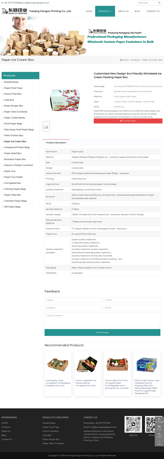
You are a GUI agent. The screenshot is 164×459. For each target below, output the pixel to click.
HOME (5, 423)
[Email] (132, 300)
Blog (137, 11)
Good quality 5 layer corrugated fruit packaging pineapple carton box (58, 383)
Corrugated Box (12, 183)
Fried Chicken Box (13, 135)
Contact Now (128, 121)
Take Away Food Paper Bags (19, 129)
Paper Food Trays (13, 88)
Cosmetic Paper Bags (15, 201)
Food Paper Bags (13, 123)
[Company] (73, 308)
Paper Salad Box (12, 153)
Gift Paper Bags (12, 207)
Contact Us (153, 11)
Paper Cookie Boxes (14, 118)
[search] (159, 3)
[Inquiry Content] (102, 320)
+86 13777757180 (11, 3)
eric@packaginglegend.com (35, 3)
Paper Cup (9, 171)
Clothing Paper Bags (15, 189)
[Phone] (132, 308)
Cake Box (9, 100)
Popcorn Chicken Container (18, 165)
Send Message (102, 332)
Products (104, 11)
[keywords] (147, 3)
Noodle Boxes (11, 82)
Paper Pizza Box (12, 195)
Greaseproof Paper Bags (17, 147)
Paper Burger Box (13, 106)
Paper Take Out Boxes (15, 112)
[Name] (73, 300)
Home (89, 11)
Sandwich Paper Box (15, 159)
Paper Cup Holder (13, 177)
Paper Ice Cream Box (15, 141)
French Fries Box (13, 94)
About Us (123, 11)
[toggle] (36, 183)
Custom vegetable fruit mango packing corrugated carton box (85, 383)
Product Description (56, 142)
